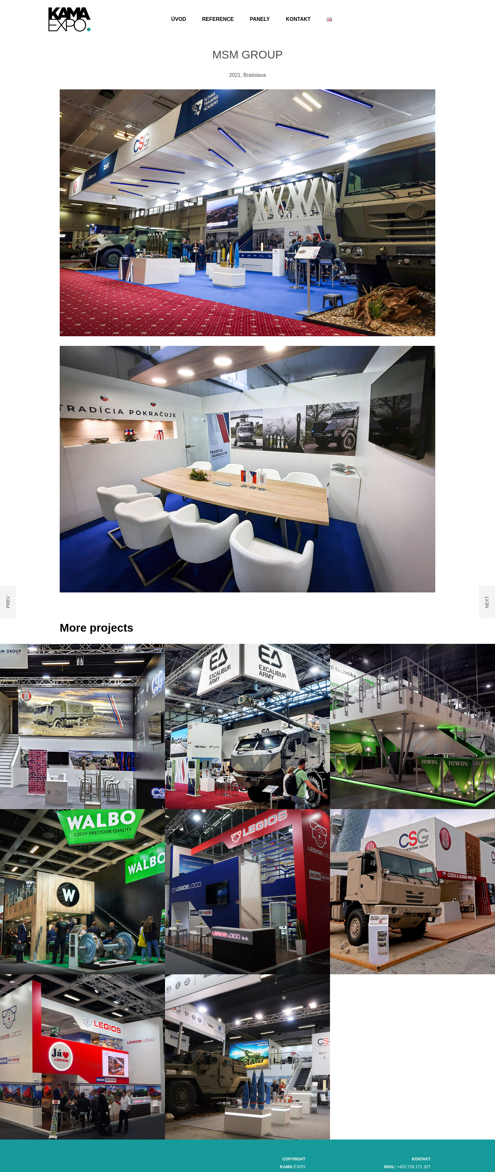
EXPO (292, 1166)
